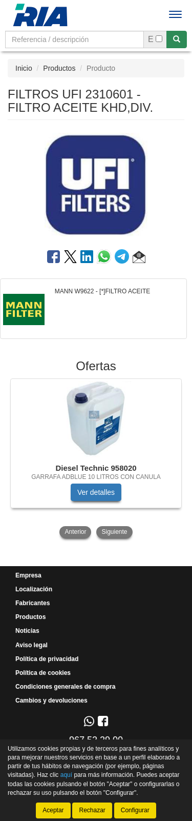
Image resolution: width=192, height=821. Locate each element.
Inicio (23, 68)
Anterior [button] (75, 531)
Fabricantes (32, 603)
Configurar (135, 810)
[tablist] (96, 459)
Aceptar (52, 810)
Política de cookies (43, 672)
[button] (139, 258)
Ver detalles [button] (96, 492)
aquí (66, 774)
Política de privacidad (46, 659)
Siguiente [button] (114, 531)
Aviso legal (31, 645)
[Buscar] (176, 39)
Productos (59, 68)
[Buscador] (74, 39)
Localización (33, 589)
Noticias (27, 630)
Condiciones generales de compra (65, 686)
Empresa (28, 575)
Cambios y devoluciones (51, 700)
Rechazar (92, 810)
